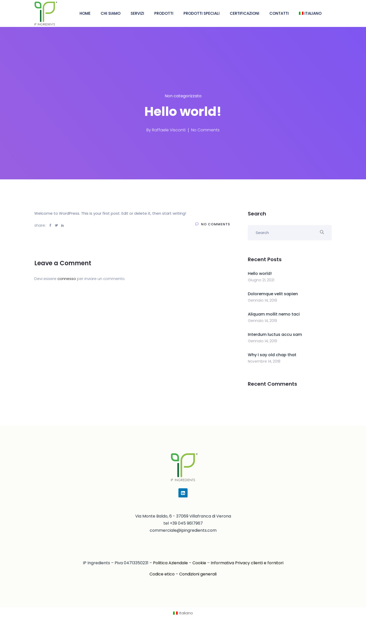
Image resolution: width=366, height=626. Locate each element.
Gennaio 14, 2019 (262, 300)
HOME (85, 13)
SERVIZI (137, 13)
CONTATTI (279, 13)
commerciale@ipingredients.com (183, 530)
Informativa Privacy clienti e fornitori (247, 563)
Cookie (199, 563)
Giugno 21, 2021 (261, 280)
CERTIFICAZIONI (244, 13)
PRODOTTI (163, 13)
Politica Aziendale (170, 563)
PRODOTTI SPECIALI (202, 13)
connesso (66, 278)
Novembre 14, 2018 (264, 361)
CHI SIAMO (110, 13)
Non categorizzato (183, 96)
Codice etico (162, 574)
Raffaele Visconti (169, 130)
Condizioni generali (198, 574)
